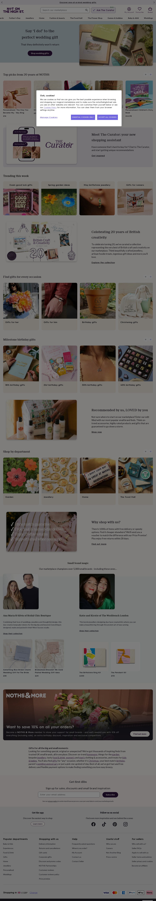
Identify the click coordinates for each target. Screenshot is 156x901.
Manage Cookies (48, 117)
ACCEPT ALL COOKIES (107, 117)
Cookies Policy (50, 107)
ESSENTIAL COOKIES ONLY (83, 117)
